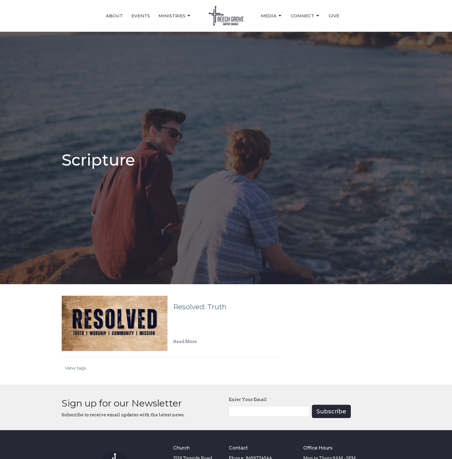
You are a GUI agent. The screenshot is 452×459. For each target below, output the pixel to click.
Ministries (175, 16)
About (114, 15)
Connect (305, 16)
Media (271, 16)
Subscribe (331, 411)
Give (334, 15)
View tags (75, 368)
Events (140, 15)
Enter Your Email (248, 399)
